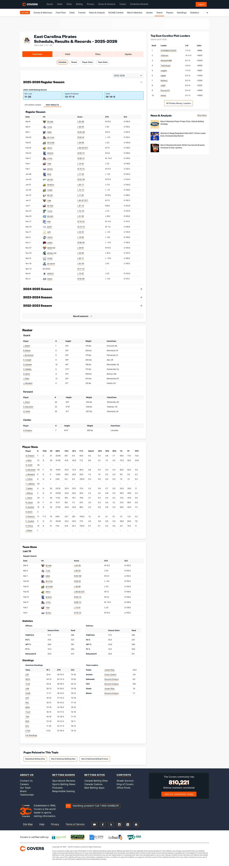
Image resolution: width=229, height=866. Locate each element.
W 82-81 (80, 137)
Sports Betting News (63, 784)
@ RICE (50, 153)
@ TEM (50, 206)
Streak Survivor (125, 780)
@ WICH (50, 185)
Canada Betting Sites (96, 780)
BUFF (49, 227)
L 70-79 (80, 211)
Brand (23, 791)
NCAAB (24, 12)
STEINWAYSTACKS (168, 50)
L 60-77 (80, 185)
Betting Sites (94, 774)
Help (41, 824)
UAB (49, 200)
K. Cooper (27, 360)
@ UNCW (51, 264)
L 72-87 (80, 273)
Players (169, 12)
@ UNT (50, 179)
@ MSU (50, 253)
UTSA (49, 158)
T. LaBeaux (30, 484)
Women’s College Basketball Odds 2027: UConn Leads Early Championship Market (183, 134)
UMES (49, 243)
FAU (27, 702)
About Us (27, 774)
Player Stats (87, 62)
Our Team (25, 787)
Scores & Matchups (43, 12)
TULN (49, 211)
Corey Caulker (110, 674)
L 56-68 (80, 142)
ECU (27, 726)
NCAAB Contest (115, 12)
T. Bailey (29, 488)
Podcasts (57, 787)
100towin (164, 55)
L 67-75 (80, 206)
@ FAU (50, 169)
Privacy (55, 824)
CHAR (49, 190)
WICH (49, 148)
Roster (74, 62)
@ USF (50, 195)
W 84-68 (81, 132)
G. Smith (26, 411)
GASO (49, 279)
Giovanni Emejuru (111, 679)
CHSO (49, 258)
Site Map (28, 824)
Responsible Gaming (63, 791)
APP (49, 232)
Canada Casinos (93, 784)
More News (202, 115)
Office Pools (123, 787)
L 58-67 (80, 248)
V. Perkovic (30, 516)
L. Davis (26, 402)
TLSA (49, 127)
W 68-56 (80, 242)
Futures (81, 12)
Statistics (194, 12)
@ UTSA (50, 137)
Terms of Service (75, 824)
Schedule (62, 62)
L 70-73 (80, 190)
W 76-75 (80, 169)
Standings (182, 12)
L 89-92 (82, 148)
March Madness (134, 12)
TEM (49, 164)
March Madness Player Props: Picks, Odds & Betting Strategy (182, 122)
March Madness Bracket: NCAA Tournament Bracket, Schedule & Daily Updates (183, 146)
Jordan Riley (109, 670)
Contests (124, 774)
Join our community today (179, 794)
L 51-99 (80, 216)
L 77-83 (80, 174)
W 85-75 (80, 153)
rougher (164, 70)
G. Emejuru (27, 430)
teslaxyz (164, 80)
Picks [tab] (98, 54)
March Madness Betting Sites (63, 759)
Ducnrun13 (165, 90)
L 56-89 (80, 253)
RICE (49, 174)
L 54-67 (80, 232)
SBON (49, 248)
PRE (49, 221)
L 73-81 (80, 163)
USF (27, 674)
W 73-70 (81, 227)
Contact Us (26, 780)
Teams (159, 12)
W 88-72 (80, 158)
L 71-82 (80, 195)
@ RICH (50, 273)
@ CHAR (50, 143)
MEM (49, 132)
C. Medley (27, 369)
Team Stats (103, 62)
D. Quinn (26, 374)
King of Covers (125, 784)
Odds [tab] (67, 54)
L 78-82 (80, 237)
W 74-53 (81, 221)
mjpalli (163, 75)
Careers (24, 784)
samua (163, 95)
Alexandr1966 (166, 60)
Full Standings (31, 735)
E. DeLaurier (28, 407)
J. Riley (26, 378)
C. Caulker (30, 521)
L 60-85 (80, 263)
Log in (201, 4)
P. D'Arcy (29, 526)
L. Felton (29, 479)
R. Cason (29, 502)
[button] (141, 82)
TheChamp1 (166, 65)
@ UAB (50, 122)
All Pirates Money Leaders (178, 103)
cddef (163, 85)
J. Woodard (27, 383)
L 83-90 (80, 121)
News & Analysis (97, 12)
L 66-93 (80, 127)
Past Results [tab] (52, 105)
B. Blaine (26, 350)
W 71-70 (80, 269)
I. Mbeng (29, 493)
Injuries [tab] (128, 54)
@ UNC (50, 216)
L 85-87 (82, 200)
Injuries (149, 12)
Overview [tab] (37, 54)
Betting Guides (63, 774)
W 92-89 (80, 279)
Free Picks (61, 12)
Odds (72, 12)
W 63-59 (81, 179)
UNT (27, 698)
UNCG (50, 237)
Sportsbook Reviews (63, 780)
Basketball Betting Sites (35, 759)
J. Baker (26, 346)
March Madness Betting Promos (94, 759)
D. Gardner (27, 364)
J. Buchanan (28, 355)
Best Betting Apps (94, 787)
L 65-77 (80, 258)
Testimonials (27, 794)
